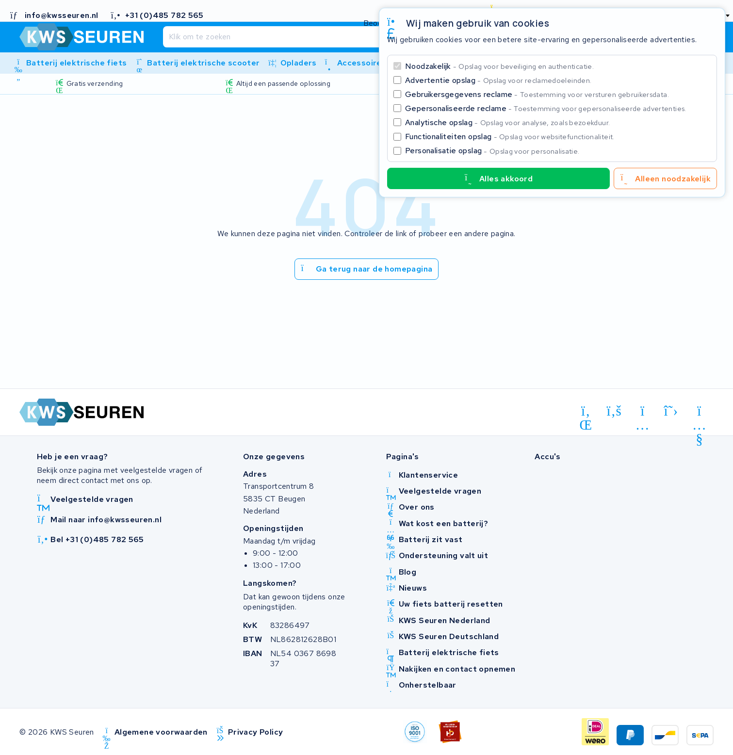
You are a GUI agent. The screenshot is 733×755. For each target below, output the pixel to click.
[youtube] (699, 412)
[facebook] (614, 411)
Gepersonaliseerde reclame (545, 108)
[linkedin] (585, 412)
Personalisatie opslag (492, 150)
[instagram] (642, 412)
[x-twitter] (671, 411)
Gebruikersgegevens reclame (537, 94)
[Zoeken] (346, 37)
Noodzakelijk (499, 66)
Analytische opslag (507, 122)
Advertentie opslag (498, 80)
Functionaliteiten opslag (510, 136)
